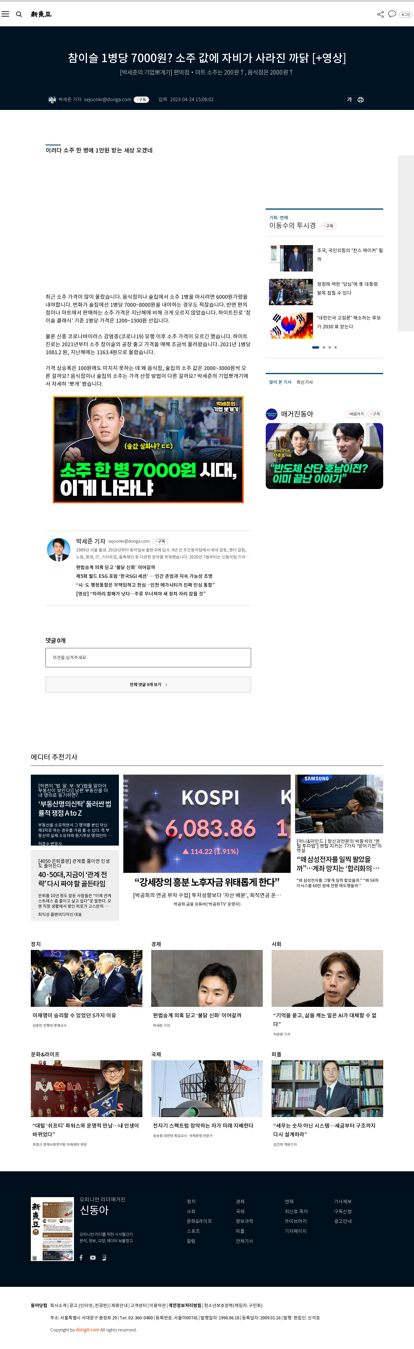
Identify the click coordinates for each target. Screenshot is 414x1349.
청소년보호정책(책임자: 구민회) (233, 1305)
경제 (240, 1201)
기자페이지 (296, 1231)
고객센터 (138, 1305)
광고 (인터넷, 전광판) (89, 1305)
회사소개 (58, 1305)
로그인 (405, 15)
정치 (191, 1201)
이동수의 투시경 (292, 225)
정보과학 (244, 1221)
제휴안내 (119, 1305)
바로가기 (356, 414)
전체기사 (244, 1241)
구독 (142, 99)
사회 (191, 1211)
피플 (240, 1231)
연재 (289, 1201)
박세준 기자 (90, 541)
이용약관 (157, 1305)
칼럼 (191, 1241)
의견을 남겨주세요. (70, 657)
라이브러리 (296, 1221)
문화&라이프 (199, 1221)
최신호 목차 (296, 1211)
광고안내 (343, 1221)
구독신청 (343, 1211)
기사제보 (343, 1201)
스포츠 (193, 1231)
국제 (240, 1211)
